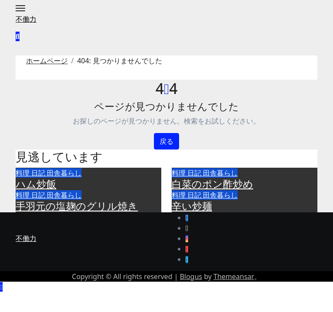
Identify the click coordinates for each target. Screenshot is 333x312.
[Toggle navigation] (20, 8)
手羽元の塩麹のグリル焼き (77, 206)
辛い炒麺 (192, 206)
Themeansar (233, 276)
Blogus (191, 276)
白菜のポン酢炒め (212, 184)
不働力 (26, 19)
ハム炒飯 (36, 184)
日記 (39, 173)
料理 (23, 173)
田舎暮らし (64, 173)
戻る (166, 141)
